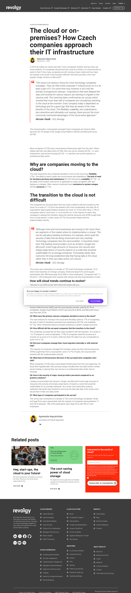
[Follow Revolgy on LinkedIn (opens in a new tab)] (15, 537)
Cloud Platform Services (39, 24)
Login (114, 3)
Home (4, 14)
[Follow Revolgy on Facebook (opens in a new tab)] (25, 537)
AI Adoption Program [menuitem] (76, 517)
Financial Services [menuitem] (75, 554)
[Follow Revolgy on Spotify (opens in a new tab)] (24, 544)
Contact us (118, 8)
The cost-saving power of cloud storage (61, 472)
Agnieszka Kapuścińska (46, 59)
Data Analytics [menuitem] (74, 521)
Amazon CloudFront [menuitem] (76, 528)
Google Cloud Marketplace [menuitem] (78, 525)
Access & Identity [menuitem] (75, 532)
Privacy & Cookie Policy (105, 478)
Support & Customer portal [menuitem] (51, 569)
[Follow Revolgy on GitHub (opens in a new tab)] (29, 537)
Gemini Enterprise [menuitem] (48, 580)
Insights (106, 8)
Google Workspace (60, 8)
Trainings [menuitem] (45, 573)
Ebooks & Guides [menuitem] (102, 521)
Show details (80, 301)
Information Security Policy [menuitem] (105, 573)
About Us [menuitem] (99, 552)
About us (94, 3)
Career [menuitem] (98, 559)
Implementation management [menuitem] (52, 562)
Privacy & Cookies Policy (104, 474)
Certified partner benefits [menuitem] (51, 555)
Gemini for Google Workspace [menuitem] (53, 576)
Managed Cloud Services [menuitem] (51, 532)
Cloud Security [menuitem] (47, 525)
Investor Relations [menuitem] (102, 566)
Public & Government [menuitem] (76, 569)
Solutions (74, 8)
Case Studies (96, 8)
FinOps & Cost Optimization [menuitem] (52, 528)
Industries (84, 8)
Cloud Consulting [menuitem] (48, 517)
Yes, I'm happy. (96, 301)
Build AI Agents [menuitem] (48, 536)
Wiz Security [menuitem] (74, 539)
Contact (107, 3)
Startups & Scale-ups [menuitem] (76, 572)
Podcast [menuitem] (99, 528)
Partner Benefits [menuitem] (48, 514)
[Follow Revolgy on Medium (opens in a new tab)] (19, 544)
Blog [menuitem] (97, 517)
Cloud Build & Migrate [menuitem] (50, 521)
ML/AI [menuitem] (71, 514)
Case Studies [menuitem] (100, 514)
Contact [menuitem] (99, 570)
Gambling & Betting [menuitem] (76, 576)
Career (101, 3)
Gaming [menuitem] (72, 565)
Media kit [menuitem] (99, 562)
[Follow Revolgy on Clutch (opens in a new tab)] (15, 544)
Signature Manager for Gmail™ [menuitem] (79, 536)
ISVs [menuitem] (71, 561)
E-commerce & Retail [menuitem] (76, 551)
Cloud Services (45, 8)
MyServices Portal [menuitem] (102, 555)
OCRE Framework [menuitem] (48, 539)
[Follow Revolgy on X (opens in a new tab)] (20, 537)
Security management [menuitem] (50, 558)
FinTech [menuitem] (72, 558)
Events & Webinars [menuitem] (102, 525)
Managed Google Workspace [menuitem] (52, 565)
